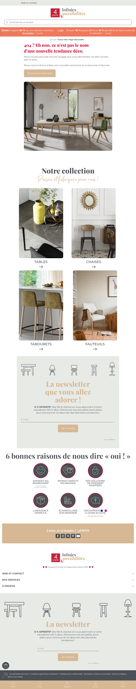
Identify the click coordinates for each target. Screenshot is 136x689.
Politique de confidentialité (71, 674)
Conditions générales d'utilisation (44, 674)
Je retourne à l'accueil (39, 73)
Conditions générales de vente (16, 674)
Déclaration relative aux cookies (97, 674)
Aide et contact (29, 3)
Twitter (67, 535)
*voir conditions (109, 441)
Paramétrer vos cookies (13, 677)
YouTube (78, 535)
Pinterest (73, 535)
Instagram (62, 535)
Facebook (57, 535)
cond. (39, 33)
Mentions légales (119, 674)
